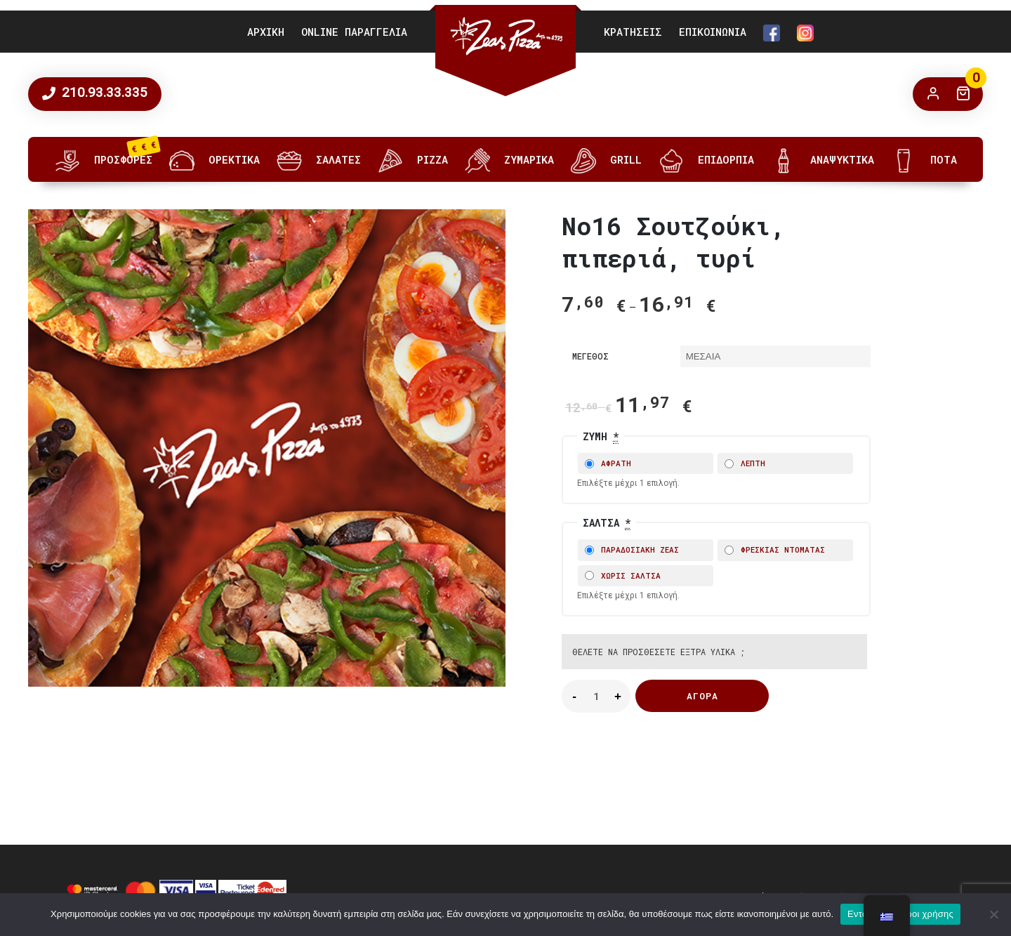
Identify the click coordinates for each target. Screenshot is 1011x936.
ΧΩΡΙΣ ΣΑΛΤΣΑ (623, 575)
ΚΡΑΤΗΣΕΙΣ (633, 32)
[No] (993, 914)
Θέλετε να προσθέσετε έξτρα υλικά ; (658, 651)
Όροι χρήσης (926, 914)
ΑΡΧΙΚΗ (265, 32)
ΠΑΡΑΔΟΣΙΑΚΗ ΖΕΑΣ (632, 549)
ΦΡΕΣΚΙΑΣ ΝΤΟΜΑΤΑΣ (775, 549)
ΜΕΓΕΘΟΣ (590, 356)
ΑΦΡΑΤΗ (608, 463)
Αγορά (702, 696)
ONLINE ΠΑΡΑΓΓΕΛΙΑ (354, 32)
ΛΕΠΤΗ (745, 463)
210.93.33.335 (102, 92)
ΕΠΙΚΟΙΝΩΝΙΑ (712, 32)
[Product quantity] (596, 696)
